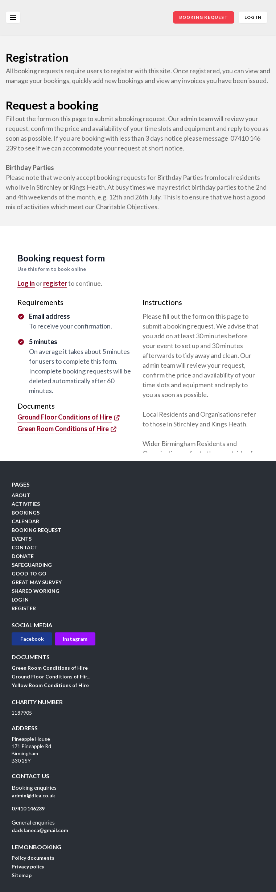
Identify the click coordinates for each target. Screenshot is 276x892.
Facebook (32, 639)
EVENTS (22, 539)
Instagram (75, 639)
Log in (252, 17)
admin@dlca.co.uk (33, 795)
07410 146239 (28, 808)
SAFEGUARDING (32, 565)
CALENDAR (25, 521)
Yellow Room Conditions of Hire (50, 685)
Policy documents (33, 858)
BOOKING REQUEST (203, 17)
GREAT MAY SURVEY (37, 582)
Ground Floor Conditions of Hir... (51, 676)
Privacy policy (28, 866)
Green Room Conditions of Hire (50, 668)
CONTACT (25, 547)
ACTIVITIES (26, 504)
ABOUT (21, 495)
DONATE (23, 556)
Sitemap (22, 875)
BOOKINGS (26, 512)
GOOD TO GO (29, 573)
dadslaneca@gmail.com (40, 830)
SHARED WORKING (35, 591)
